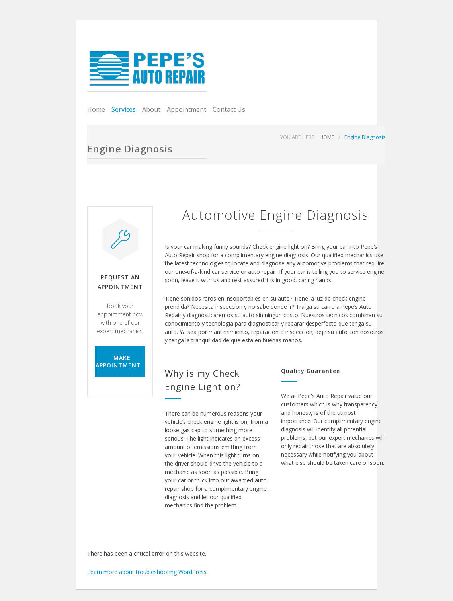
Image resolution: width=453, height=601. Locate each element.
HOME (327, 136)
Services (123, 109)
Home (96, 109)
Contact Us (229, 109)
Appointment (186, 109)
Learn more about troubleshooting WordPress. (147, 572)
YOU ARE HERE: (298, 136)
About (151, 109)
